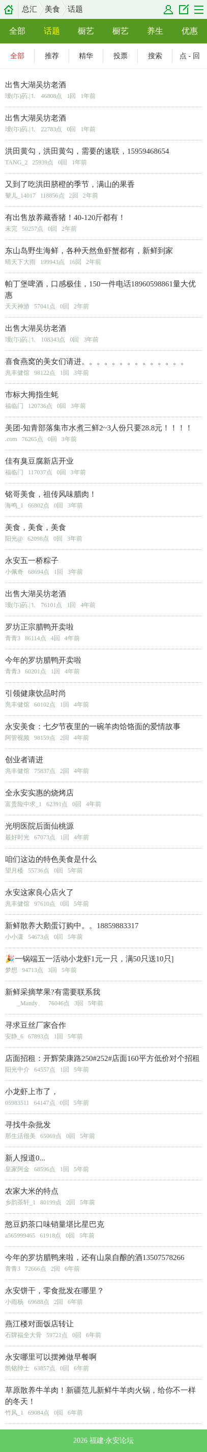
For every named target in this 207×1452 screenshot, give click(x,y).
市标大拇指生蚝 (31, 395)
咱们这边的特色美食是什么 (51, 859)
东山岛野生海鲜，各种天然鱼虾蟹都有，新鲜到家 (89, 251)
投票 (120, 56)
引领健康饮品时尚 (35, 693)
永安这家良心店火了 (39, 892)
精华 (86, 56)
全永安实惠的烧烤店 (39, 793)
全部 (17, 31)
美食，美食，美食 (35, 527)
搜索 (155, 56)
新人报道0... (25, 1158)
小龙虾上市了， (31, 1091)
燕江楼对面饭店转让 (39, 1324)
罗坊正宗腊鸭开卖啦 (39, 627)
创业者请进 (24, 760)
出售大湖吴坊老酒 (35, 85)
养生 (155, 31)
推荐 (52, 56)
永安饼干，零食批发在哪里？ (54, 1291)
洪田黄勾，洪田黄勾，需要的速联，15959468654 (87, 151)
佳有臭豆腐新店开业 (39, 461)
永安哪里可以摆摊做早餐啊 (51, 1357)
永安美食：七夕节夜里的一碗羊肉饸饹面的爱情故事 (93, 726)
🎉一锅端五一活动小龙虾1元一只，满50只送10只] (89, 959)
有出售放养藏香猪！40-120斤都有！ (65, 217)
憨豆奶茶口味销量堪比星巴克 (54, 1224)
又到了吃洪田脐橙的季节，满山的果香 (70, 184)
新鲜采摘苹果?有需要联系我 (52, 992)
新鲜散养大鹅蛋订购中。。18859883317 (72, 926)
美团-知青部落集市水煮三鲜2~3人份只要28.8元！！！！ (99, 428)
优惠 (190, 31)
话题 (75, 9)
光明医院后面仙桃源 (39, 826)
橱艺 (86, 31)
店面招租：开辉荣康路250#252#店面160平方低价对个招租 (102, 1058)
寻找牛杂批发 (28, 1125)
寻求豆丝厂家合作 (35, 1025)
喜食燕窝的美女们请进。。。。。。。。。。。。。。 (96, 361)
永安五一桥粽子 (31, 560)
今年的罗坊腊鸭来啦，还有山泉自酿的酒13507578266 (95, 1257)
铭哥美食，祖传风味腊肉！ (51, 494)
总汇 (29, 9)
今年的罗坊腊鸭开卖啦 (43, 660)
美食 (52, 9)
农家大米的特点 (31, 1191)
